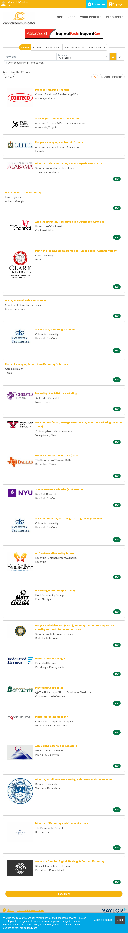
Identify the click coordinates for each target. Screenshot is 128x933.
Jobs (72, 17)
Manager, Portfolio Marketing (23, 192)
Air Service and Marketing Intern (54, 553)
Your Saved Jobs (98, 47)
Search (25, 47)
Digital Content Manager (50, 658)
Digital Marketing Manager (51, 716)
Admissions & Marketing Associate (56, 745)
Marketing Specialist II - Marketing (56, 393)
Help (8, 910)
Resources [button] (115, 17)
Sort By (8, 76)
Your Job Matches (75, 47)
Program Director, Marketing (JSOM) (57, 455)
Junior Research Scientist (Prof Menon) (59, 489)
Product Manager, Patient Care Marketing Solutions (36, 364)
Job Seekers (96, 4)
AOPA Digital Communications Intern (57, 118)
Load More (64, 893)
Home (59, 17)
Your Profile (91, 17)
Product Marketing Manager (52, 89)
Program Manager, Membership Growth (59, 142)
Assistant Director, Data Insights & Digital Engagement (68, 518)
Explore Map (53, 47)
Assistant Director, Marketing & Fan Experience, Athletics (69, 221)
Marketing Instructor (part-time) (55, 590)
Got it (120, 919)
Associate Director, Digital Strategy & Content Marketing (70, 861)
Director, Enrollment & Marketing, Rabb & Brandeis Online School (74, 779)
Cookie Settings (103, 919)
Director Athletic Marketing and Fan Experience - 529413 (68, 163)
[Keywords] (30, 57)
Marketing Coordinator (49, 687)
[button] (120, 57)
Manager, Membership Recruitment (26, 300)
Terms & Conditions (30, 910)
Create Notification (111, 76)
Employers (117, 4)
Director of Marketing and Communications (61, 823)
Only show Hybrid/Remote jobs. (26, 62)
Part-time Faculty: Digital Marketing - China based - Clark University (76, 250)
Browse (37, 47)
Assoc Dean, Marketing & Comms (55, 329)
